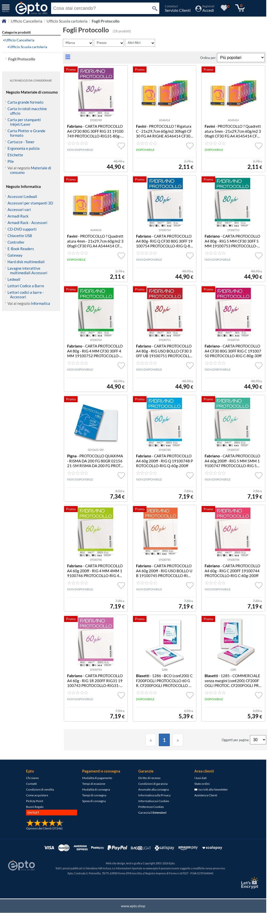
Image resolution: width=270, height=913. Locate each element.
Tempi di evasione (93, 783)
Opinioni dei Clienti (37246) (44, 828)
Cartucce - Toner (21, 141)
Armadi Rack (18, 216)
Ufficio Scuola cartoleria (28, 47)
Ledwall (14, 279)
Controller (16, 242)
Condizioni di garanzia (153, 783)
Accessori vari (19, 209)
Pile (11, 161)
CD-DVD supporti (22, 229)
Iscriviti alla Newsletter (211, 789)
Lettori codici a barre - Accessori (26, 294)
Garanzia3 (152, 812)
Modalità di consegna (96, 789)
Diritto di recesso (149, 778)
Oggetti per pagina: (236, 740)
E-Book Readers (21, 248)
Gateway (15, 255)
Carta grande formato (25, 102)
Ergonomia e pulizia (24, 148)
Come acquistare (37, 795)
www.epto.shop (133, 906)
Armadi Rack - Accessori (27, 222)
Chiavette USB (20, 235)
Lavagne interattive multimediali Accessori (27, 270)
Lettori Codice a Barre (26, 286)
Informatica (40, 303)
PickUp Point (34, 801)
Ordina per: (208, 58)
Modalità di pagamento (97, 778)
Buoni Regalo (35, 806)
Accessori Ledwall (22, 196)
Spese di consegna (94, 801)
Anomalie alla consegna (153, 789)
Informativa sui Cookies (153, 801)
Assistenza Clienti (205, 795)
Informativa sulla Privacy (154, 795)
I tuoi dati (200, 778)
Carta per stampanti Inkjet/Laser (24, 121)
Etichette (15, 155)
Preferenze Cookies (151, 806)
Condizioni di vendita (40, 789)
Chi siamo (32, 778)
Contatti (31, 783)
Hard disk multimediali (26, 261)
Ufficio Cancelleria (19, 40)
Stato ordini (202, 783)
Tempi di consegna (94, 795)
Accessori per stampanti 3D (30, 203)
